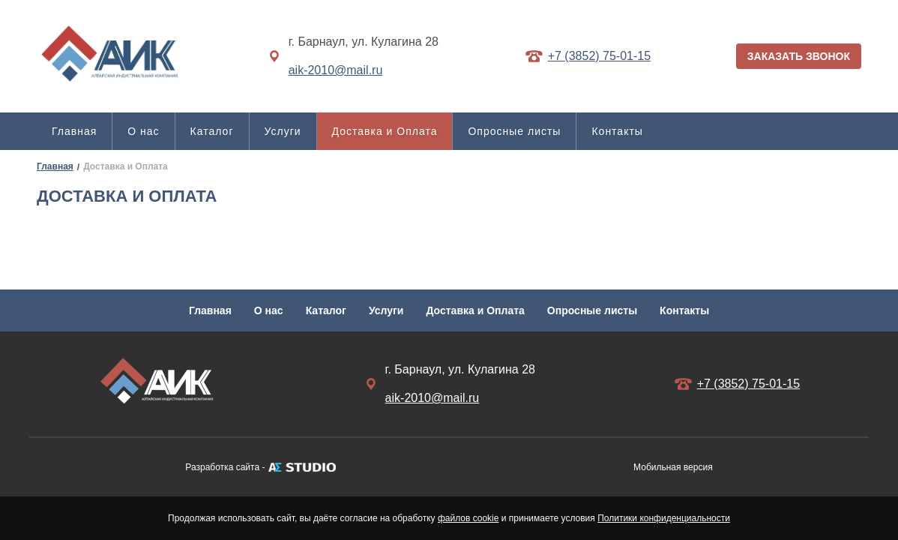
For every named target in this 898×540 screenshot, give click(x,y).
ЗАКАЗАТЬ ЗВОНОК (798, 56)
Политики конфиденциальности (663, 518)
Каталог (212, 131)
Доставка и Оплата (385, 131)
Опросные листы (514, 131)
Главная (74, 131)
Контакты (616, 131)
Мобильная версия (673, 467)
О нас (143, 131)
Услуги (283, 131)
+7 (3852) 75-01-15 (599, 56)
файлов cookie (468, 518)
